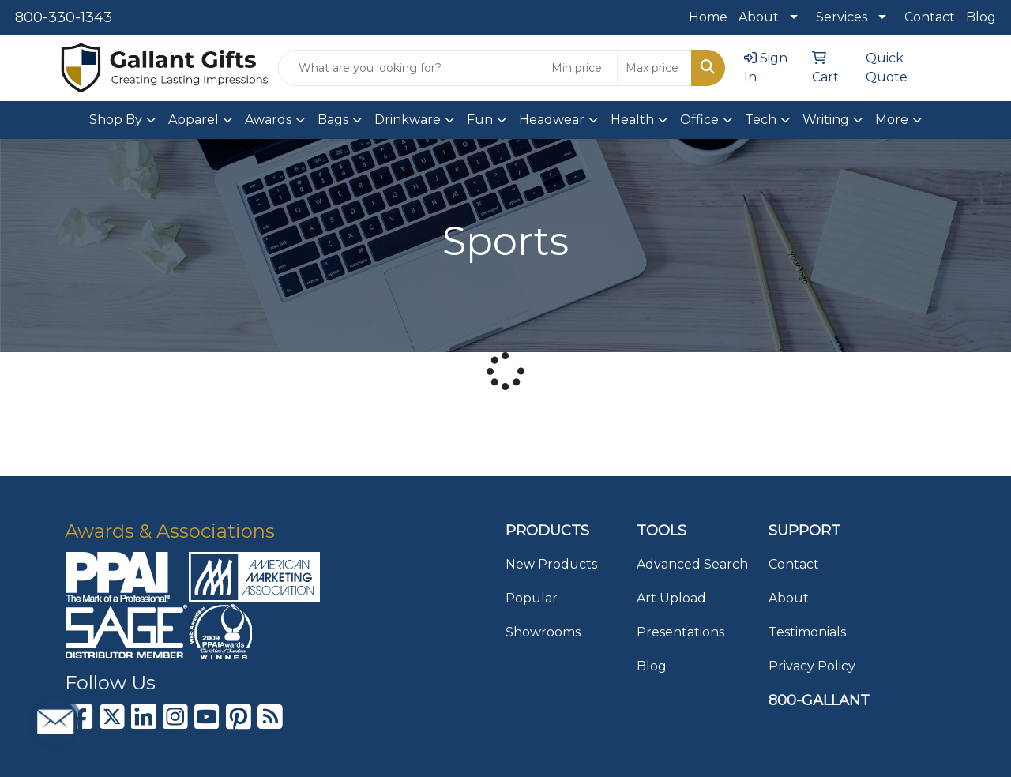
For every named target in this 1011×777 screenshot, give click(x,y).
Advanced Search (692, 564)
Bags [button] (333, 119)
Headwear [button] (551, 119)
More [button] (891, 119)
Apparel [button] (193, 119)
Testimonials (807, 632)
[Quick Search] (410, 68)
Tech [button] (760, 119)
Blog (981, 16)
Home (708, 16)
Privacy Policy (812, 666)
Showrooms (543, 632)
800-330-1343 (63, 17)
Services (841, 16)
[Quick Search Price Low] (580, 68)
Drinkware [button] (407, 119)
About (759, 16)
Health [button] (632, 119)
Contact (929, 16)
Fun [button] (480, 119)
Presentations (680, 632)
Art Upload (671, 598)
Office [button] (699, 119)
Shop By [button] (115, 119)
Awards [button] (268, 119)
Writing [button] (825, 119)
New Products (551, 564)
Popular (532, 598)
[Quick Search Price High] (654, 68)
